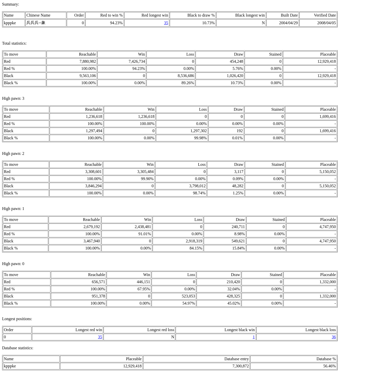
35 (166, 23)
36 (334, 337)
